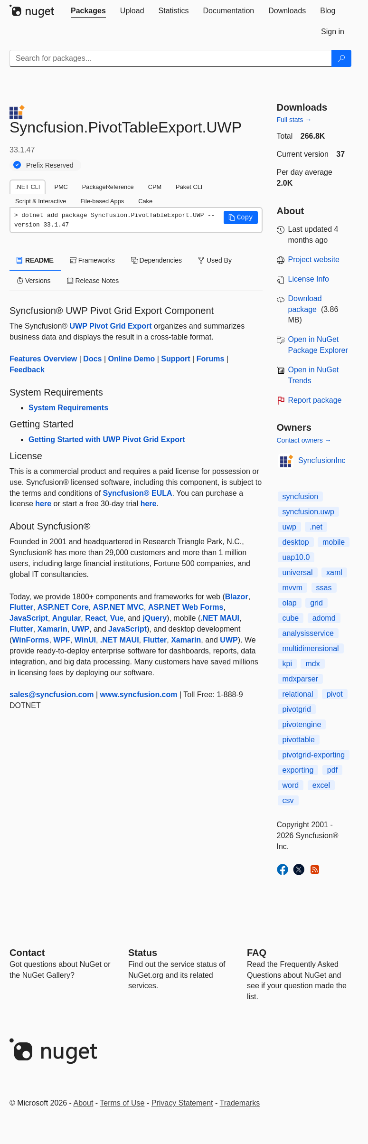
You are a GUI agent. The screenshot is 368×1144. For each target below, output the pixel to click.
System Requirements (68, 408)
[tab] (88, 10)
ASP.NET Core (63, 607)
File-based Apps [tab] (102, 201)
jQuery (154, 618)
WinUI (85, 640)
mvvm (293, 588)
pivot (335, 694)
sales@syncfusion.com (51, 694)
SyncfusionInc (322, 460)
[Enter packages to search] (170, 58)
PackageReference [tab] (108, 186)
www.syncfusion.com (139, 694)
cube (291, 618)
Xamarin (52, 629)
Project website (314, 259)
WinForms (30, 640)
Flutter (21, 607)
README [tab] (35, 260)
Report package (315, 400)
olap (290, 603)
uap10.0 (296, 557)
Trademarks (240, 1103)
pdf (332, 770)
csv (288, 800)
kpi (287, 664)
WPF (61, 640)
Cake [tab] (145, 201)
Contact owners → (304, 440)
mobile (333, 542)
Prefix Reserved (50, 165)
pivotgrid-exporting (314, 755)
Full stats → (294, 119)
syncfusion (301, 496)
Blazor (236, 597)
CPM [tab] (154, 186)
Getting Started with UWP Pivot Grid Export (106, 439)
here (43, 504)
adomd (324, 618)
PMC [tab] (60, 186)
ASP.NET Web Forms (186, 607)
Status (142, 952)
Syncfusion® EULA (137, 493)
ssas (324, 588)
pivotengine (302, 724)
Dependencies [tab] (156, 260)
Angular (66, 618)
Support (175, 359)
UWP (80, 629)
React (95, 618)
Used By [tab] (215, 260)
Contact (27, 952)
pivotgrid (297, 709)
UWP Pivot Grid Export (111, 326)
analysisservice (308, 633)
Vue (117, 618)
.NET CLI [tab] (27, 186)
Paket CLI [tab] (189, 186)
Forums (211, 359)
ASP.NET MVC (118, 607)
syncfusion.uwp (308, 512)
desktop (296, 542)
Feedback (27, 370)
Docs (92, 359)
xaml (334, 572)
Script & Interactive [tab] (40, 201)
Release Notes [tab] (93, 280)
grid (316, 603)
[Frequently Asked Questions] (256, 952)
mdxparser (301, 679)
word (291, 785)
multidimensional (311, 648)
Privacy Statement (182, 1103)
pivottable (299, 740)
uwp (289, 527)
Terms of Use (122, 1103)
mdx (312, 664)
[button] (241, 217)
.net (316, 527)
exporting (298, 770)
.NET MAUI (219, 618)
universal (298, 572)
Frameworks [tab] (92, 260)
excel (321, 785)
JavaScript (28, 618)
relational (298, 694)
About (84, 1103)
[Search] (341, 58)
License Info (308, 279)
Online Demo (131, 359)
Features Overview (43, 359)
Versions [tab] (34, 280)
